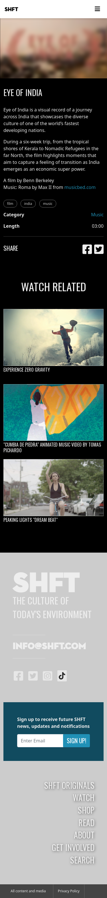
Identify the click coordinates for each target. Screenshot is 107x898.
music (48, 203)
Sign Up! (76, 740)
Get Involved (73, 847)
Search (82, 860)
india (28, 203)
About (84, 835)
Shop (86, 810)
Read (86, 822)
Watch (83, 797)
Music (97, 214)
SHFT (11, 9)
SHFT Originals (69, 785)
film (10, 203)
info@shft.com (49, 646)
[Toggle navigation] (97, 9)
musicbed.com (80, 187)
